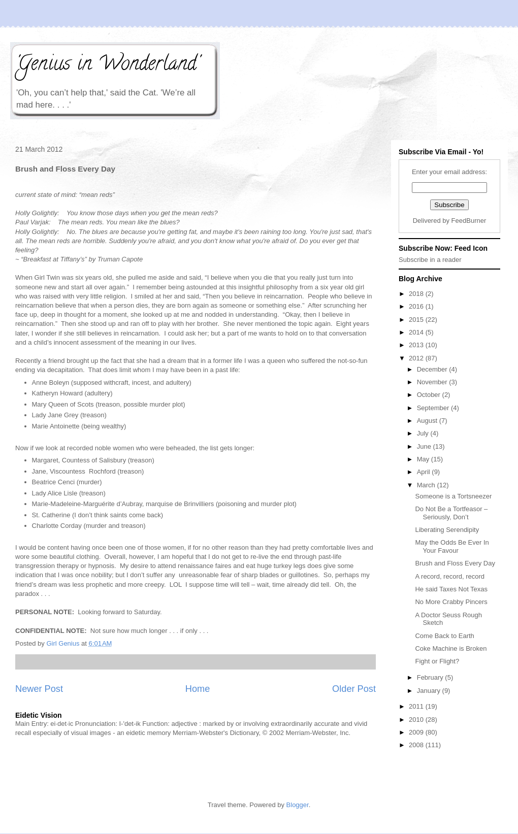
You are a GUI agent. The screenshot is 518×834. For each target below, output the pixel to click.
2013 (417, 345)
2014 (417, 332)
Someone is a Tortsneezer (453, 496)
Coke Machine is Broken (451, 648)
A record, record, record (449, 576)
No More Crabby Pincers (451, 602)
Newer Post (39, 689)
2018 (417, 293)
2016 (417, 306)
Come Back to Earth (444, 636)
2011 (417, 706)
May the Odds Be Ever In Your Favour (452, 546)
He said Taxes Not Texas (451, 589)
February (431, 677)
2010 (417, 719)
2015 (417, 319)
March (427, 485)
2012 (417, 358)
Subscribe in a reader (430, 259)
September (434, 408)
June (425, 446)
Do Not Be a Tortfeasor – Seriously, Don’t (451, 513)
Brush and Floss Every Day (455, 563)
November (433, 382)
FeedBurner (469, 220)
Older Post (354, 689)
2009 (417, 732)
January (429, 690)
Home (197, 689)
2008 (417, 745)
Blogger (297, 805)
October (429, 394)
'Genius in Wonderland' (107, 65)
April (424, 472)
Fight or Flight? (437, 661)
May (424, 459)
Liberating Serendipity (447, 529)
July (424, 433)
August (428, 420)
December (433, 369)
